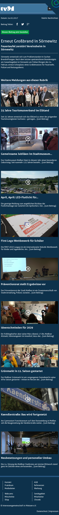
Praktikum (9, 485)
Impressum (53, 511)
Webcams (9, 494)
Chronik (37, 500)
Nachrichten (53, 18)
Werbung (38, 488)
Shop (7, 500)
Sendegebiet (39, 494)
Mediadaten (10, 488)
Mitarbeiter (39, 497)
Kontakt (8, 482)
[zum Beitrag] (42, 119)
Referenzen (39, 485)
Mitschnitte (9, 497)
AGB (36, 482)
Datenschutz (42, 511)
